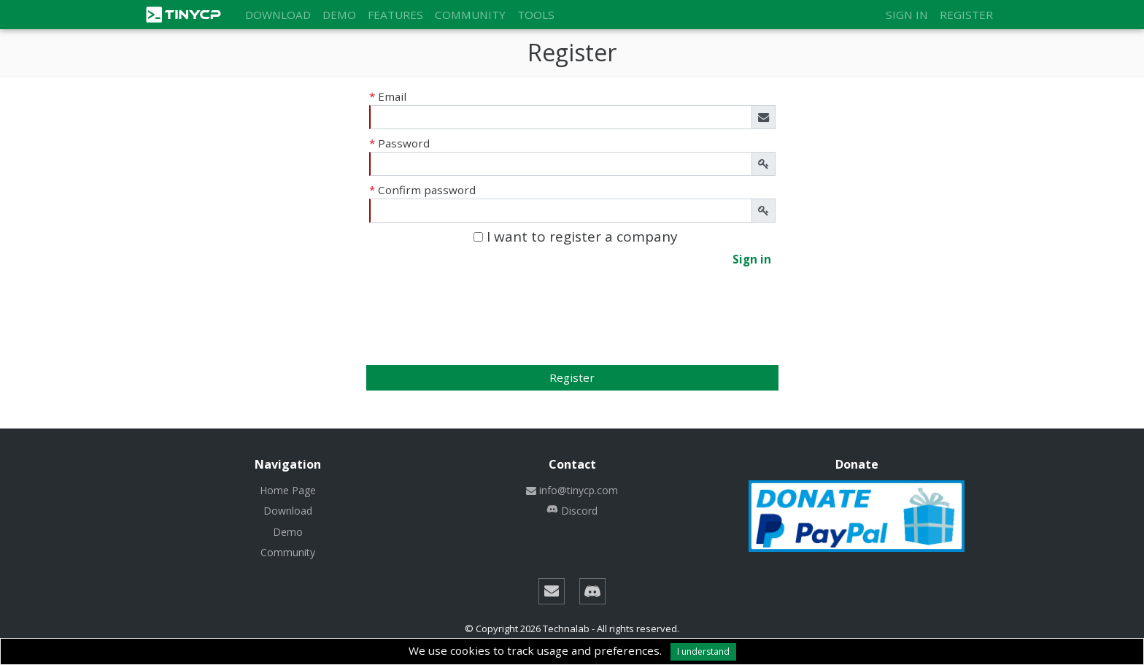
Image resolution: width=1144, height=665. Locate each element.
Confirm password (422, 189)
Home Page (288, 490)
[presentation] (572, 327)
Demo (339, 14)
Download (278, 14)
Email (387, 96)
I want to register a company (576, 236)
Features (395, 14)
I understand (703, 651)
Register (966, 14)
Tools (535, 14)
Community (470, 14)
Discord (572, 511)
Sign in (907, 14)
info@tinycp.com (572, 490)
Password (399, 143)
